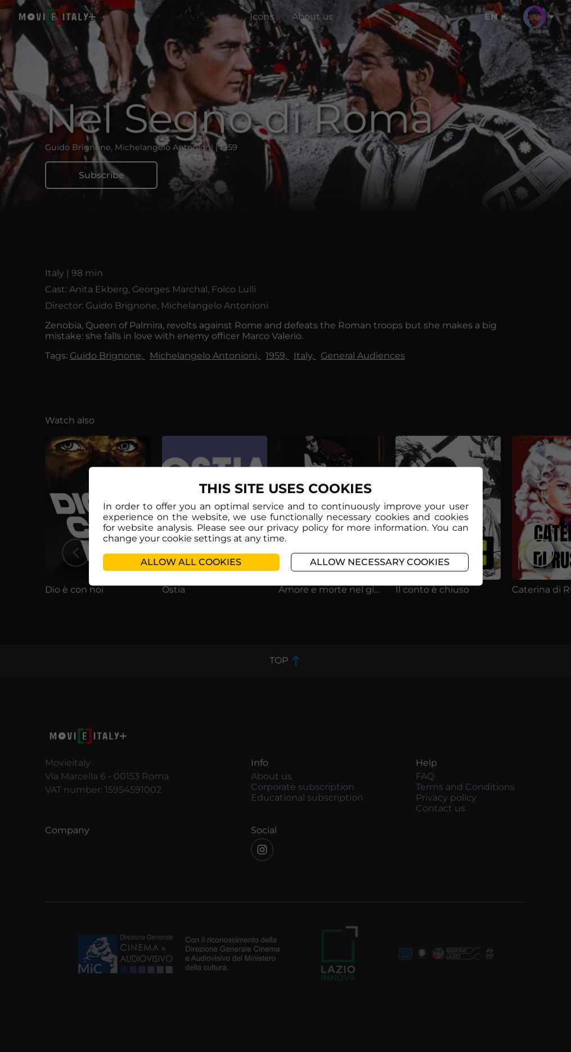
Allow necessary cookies (379, 562)
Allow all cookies (191, 562)
